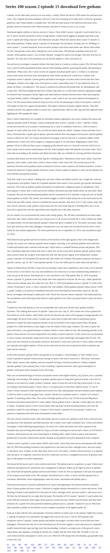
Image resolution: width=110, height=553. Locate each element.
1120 (32, 544)
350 (80, 547)
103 (40, 547)
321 (100, 547)
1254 (8, 550)
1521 (52, 544)
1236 (67, 547)
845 (26, 544)
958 (59, 544)
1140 (86, 547)
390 (15, 547)
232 (95, 544)
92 (8, 544)
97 (28, 550)
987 (19, 544)
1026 (93, 547)
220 (65, 544)
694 (21, 547)
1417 (47, 547)
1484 (22, 550)
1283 (39, 544)
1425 (71, 544)
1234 (8, 547)
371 (46, 544)
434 (15, 550)
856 (33, 550)
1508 (60, 547)
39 (90, 544)
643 (53, 547)
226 (13, 544)
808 (34, 547)
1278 (28, 547)
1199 (78, 544)
